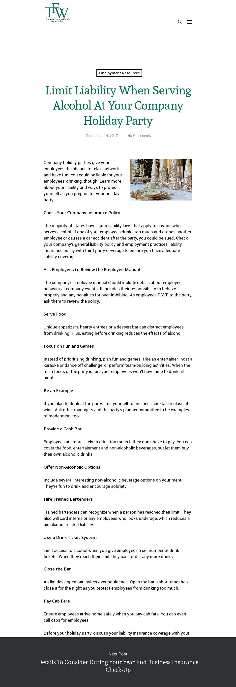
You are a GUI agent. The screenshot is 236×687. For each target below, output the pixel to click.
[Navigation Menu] (189, 21)
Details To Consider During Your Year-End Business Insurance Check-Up (118, 662)
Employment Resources (119, 73)
